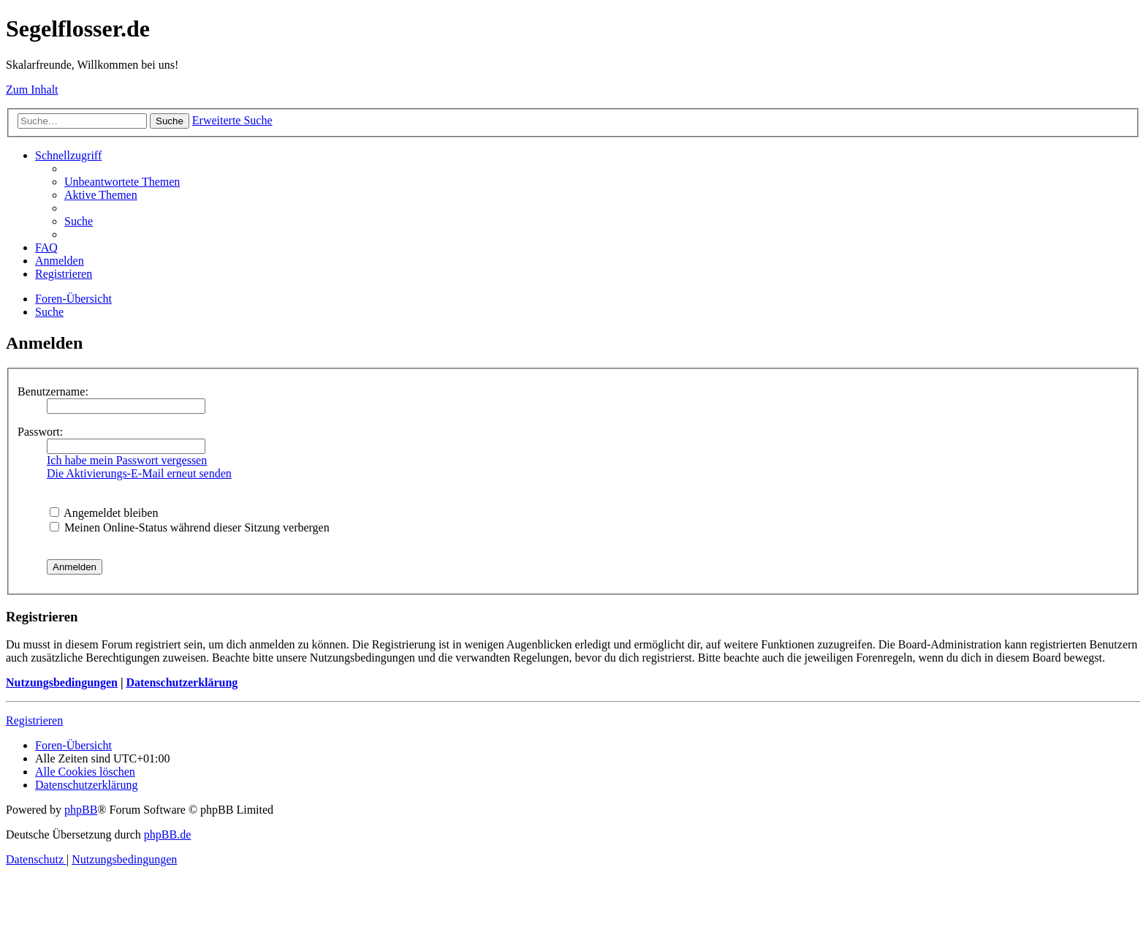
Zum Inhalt (32, 89)
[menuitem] (122, 181)
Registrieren (34, 720)
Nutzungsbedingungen (62, 682)
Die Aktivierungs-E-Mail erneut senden (139, 473)
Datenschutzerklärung (182, 682)
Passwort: (40, 431)
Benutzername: (53, 391)
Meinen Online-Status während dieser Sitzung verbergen (190, 527)
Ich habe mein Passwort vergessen (127, 460)
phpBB (80, 809)
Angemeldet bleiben (104, 513)
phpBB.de (167, 834)
